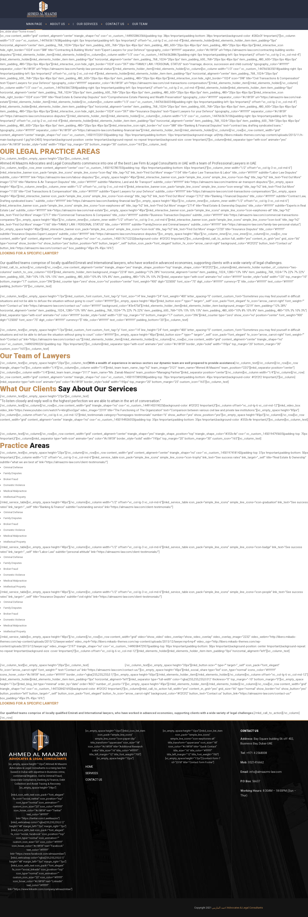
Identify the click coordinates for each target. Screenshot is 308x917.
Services (91, 773)
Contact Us (93, 779)
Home (89, 766)
